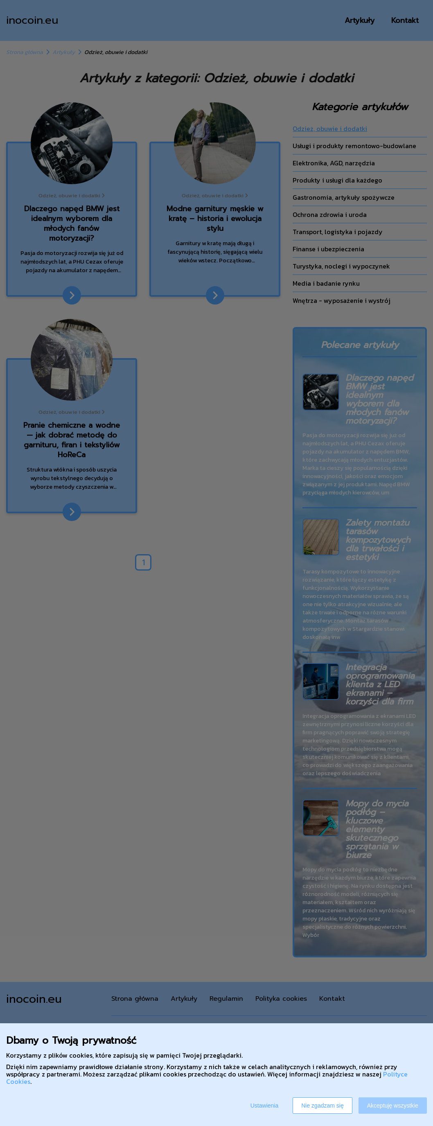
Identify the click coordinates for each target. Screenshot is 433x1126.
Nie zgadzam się (322, 1105)
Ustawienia (264, 1105)
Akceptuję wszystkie (392, 1105)
